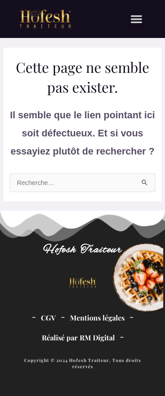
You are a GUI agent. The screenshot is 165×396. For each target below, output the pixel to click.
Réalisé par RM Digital (78, 337)
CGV (48, 317)
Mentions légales (97, 317)
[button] (136, 19)
